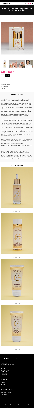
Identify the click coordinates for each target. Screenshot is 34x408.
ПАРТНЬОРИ (3, 384)
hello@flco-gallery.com (5, 368)
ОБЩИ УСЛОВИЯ (4, 394)
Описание (13, 94)
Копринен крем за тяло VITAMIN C (17, 301)
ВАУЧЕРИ (3, 382)
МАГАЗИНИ (3, 385)
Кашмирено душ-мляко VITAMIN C (17, 347)
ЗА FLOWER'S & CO (4, 379)
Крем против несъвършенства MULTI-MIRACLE (18, 12)
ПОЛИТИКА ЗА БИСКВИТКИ (6, 392)
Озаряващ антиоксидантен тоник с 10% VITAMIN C (17, 255)
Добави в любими (5, 80)
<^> (17, 405)
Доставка (20, 94)
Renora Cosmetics (7, 84)
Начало (9, 12)
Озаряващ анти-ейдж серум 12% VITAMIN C (17, 209)
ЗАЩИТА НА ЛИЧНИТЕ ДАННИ (7, 395)
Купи (7, 75)
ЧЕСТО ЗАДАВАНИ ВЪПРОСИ (6, 389)
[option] (5, 64)
